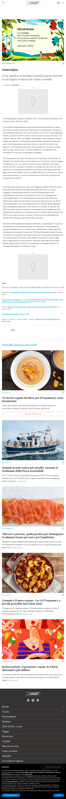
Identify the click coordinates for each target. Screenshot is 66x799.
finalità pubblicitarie (12, 781)
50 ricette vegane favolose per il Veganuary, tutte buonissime (32, 399)
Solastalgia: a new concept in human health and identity (29, 287)
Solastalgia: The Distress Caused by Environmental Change (31, 292)
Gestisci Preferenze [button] (11, 795)
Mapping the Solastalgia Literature (48, 319)
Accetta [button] (58, 795)
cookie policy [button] (28, 774)
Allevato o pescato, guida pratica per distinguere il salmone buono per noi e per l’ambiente (33, 535)
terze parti (30, 776)
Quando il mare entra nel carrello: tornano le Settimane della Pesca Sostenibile (30, 469)
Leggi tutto (21, 481)
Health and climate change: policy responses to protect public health (31, 307)
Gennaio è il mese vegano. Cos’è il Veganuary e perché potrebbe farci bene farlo (31, 602)
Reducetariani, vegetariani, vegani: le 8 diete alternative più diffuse (30, 668)
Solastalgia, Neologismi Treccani (13, 314)
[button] (63, 63)
